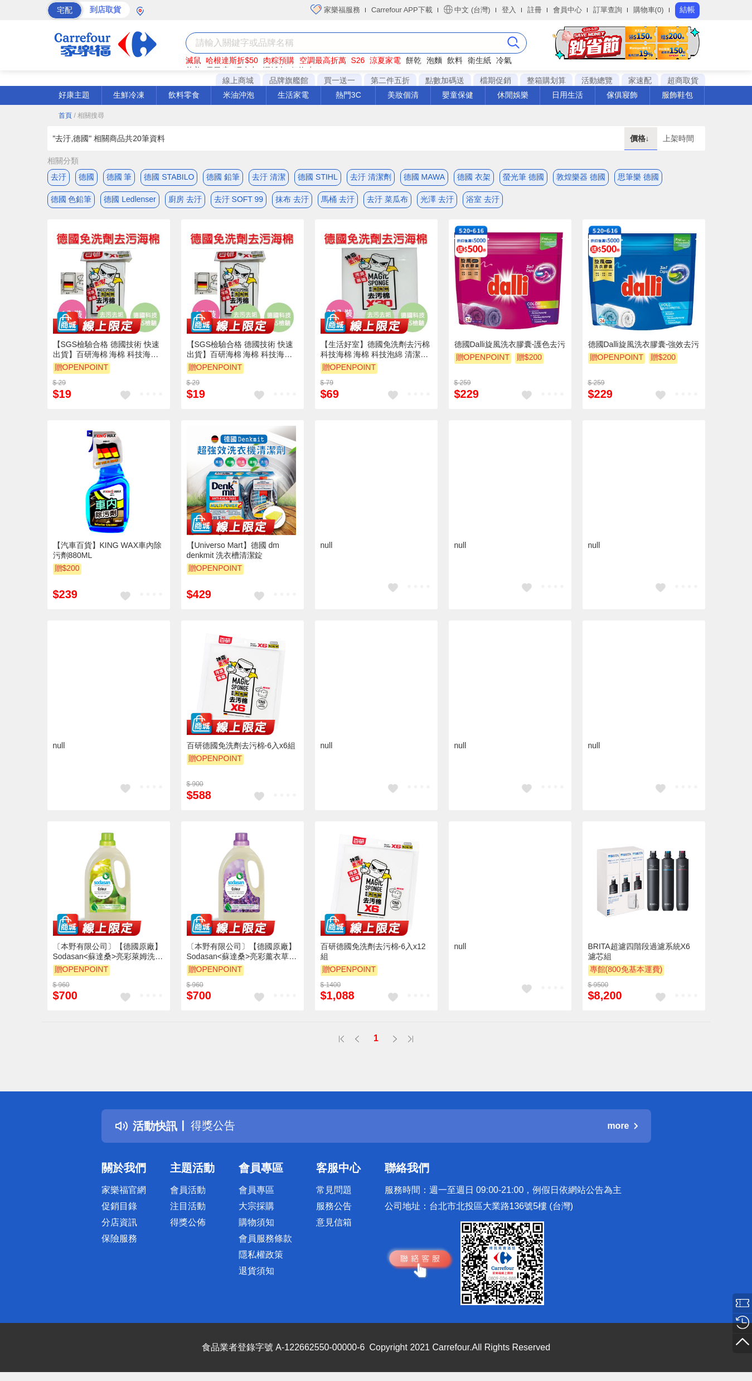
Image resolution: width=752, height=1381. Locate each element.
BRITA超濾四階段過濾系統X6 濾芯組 (639, 951)
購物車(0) (648, 10)
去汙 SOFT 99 (238, 199)
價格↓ (641, 138)
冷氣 (504, 60)
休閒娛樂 (512, 94)
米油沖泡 (238, 94)
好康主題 (74, 94)
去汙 (58, 176)
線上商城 (238, 80)
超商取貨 (682, 80)
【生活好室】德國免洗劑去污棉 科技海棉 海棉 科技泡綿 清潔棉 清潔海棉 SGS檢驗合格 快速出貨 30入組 (375, 350)
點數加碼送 (444, 80)
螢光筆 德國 (523, 176)
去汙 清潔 (268, 176)
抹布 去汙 (292, 199)
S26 (358, 60)
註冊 (534, 10)
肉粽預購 (278, 60)
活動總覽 (597, 80)
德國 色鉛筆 (71, 199)
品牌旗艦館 (288, 80)
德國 (86, 176)
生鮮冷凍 (128, 94)
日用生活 (567, 94)
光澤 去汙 (437, 199)
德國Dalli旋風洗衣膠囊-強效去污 (644, 344)
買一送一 (339, 80)
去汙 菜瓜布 (387, 199)
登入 (509, 10)
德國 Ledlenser (130, 199)
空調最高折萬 (322, 60)
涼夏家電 (385, 60)
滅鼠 (193, 60)
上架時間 (678, 138)
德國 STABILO (169, 176)
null (327, 545)
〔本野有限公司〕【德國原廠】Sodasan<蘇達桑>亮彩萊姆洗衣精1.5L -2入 (108, 952)
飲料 (455, 60)
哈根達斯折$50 (232, 60)
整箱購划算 (546, 80)
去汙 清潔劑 (370, 176)
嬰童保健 (457, 94)
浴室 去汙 (482, 199)
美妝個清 (403, 94)
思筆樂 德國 (638, 176)
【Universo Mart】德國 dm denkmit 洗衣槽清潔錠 (233, 550)
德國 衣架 (474, 176)
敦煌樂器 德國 (580, 176)
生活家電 (293, 94)
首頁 (65, 115)
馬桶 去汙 (338, 199)
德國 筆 (119, 176)
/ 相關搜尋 (89, 115)
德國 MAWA (424, 176)
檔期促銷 (495, 80)
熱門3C (348, 94)
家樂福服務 (335, 9)
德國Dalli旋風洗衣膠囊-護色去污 (510, 344)
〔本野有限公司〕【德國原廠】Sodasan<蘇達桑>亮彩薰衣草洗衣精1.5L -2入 (242, 952)
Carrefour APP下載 (402, 10)
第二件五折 (390, 80)
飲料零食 (184, 94)
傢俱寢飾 (622, 94)
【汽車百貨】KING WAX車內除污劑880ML (107, 550)
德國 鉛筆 (223, 176)
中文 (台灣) (467, 9)
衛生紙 (479, 60)
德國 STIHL (318, 176)
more (622, 1125)
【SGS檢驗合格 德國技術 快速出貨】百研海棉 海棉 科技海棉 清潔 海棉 (106, 350)
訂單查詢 (607, 10)
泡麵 (434, 60)
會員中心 (567, 10)
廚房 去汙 (185, 199)
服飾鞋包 (677, 94)
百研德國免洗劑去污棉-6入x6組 (241, 745)
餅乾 (413, 60)
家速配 (640, 80)
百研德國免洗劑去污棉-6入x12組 (373, 951)
